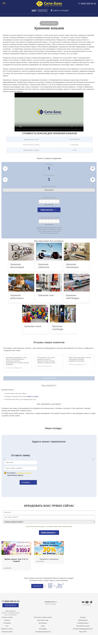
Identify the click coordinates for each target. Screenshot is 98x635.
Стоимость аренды (49, 197)
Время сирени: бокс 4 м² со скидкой (16, 560)
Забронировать (47, 210)
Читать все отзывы (49, 378)
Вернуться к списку (49, 23)
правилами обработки (24, 473)
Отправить (26, 482)
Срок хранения (49, 175)
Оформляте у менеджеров (49, 559)
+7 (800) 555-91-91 (87, 3)
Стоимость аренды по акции (49, 217)
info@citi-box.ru (51, 602)
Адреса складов (59, 10)
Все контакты (10, 605)
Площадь (49, 164)
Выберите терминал (49, 186)
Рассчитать (37, 586)
